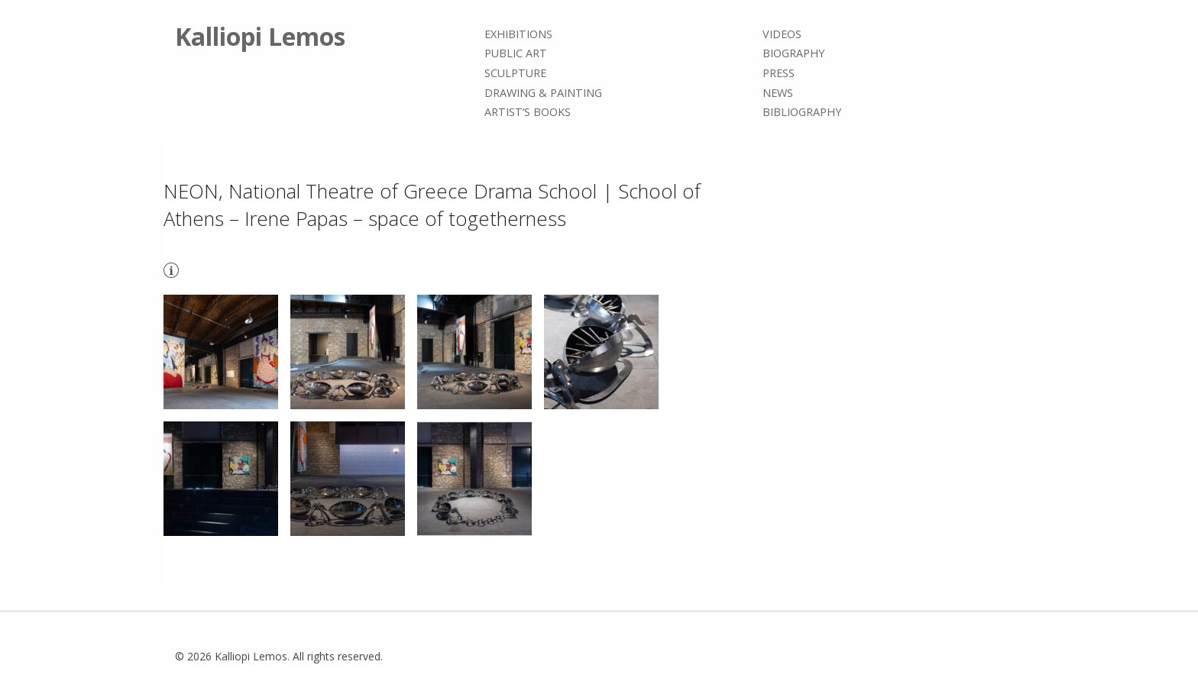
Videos (782, 34)
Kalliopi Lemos (260, 36)
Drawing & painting (543, 93)
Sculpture (515, 73)
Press (779, 73)
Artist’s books (527, 112)
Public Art (515, 54)
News (778, 93)
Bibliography (802, 112)
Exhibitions (518, 34)
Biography (793, 54)
